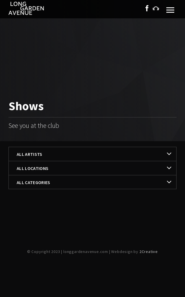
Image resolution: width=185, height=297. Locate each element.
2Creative (148, 251)
